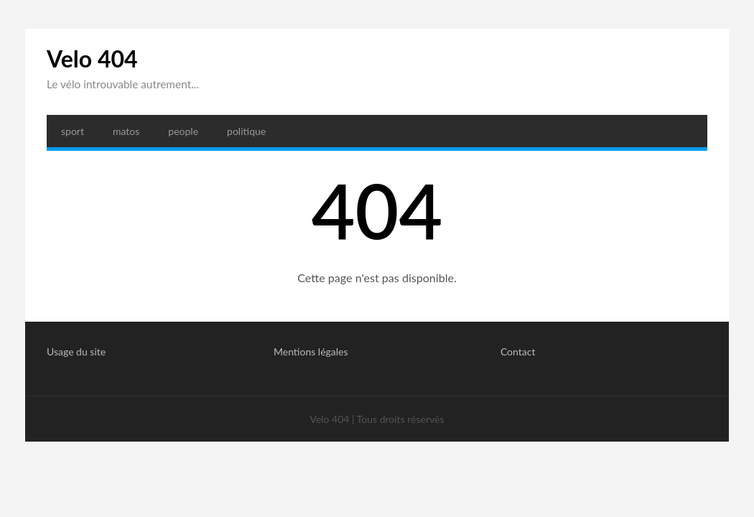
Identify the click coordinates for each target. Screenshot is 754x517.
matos (126, 131)
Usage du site (76, 351)
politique (246, 131)
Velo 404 (92, 59)
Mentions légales (311, 351)
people (183, 131)
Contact (518, 351)
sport (72, 131)
